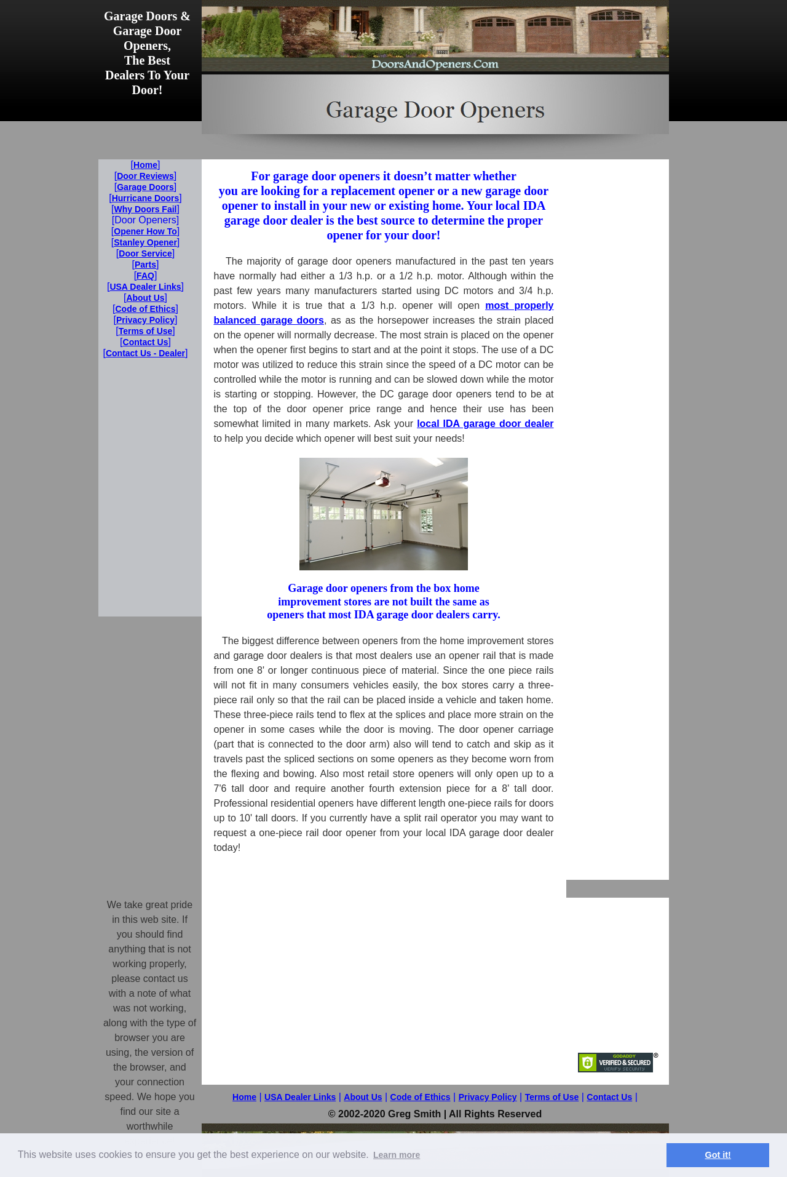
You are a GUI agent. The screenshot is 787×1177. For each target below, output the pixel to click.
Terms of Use (552, 1097)
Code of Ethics (420, 1097)
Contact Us (609, 1097)
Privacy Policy (488, 1097)
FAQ (145, 276)
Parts (145, 264)
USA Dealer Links (300, 1097)
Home (244, 1097)
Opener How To (145, 231)
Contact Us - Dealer (145, 353)
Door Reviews (145, 176)
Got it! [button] (718, 1155)
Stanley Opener (145, 242)
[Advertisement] (617, 344)
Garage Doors (145, 187)
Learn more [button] (396, 1155)
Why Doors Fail (145, 209)
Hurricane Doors (146, 198)
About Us (363, 1097)
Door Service (145, 253)
